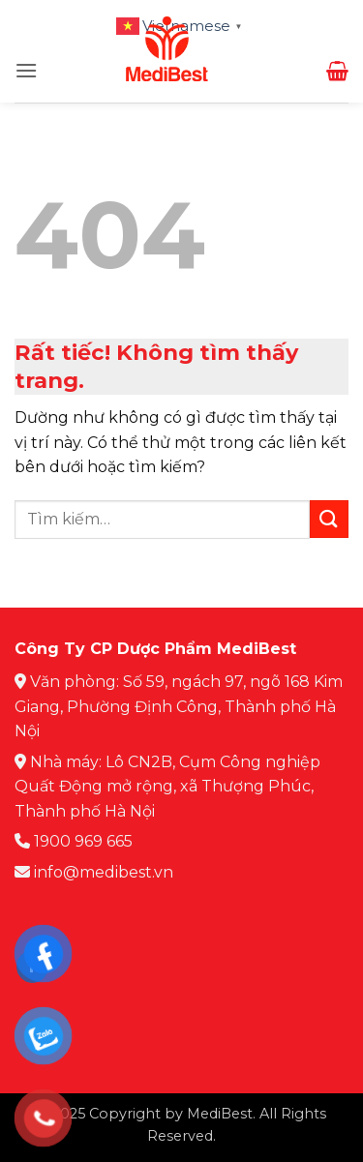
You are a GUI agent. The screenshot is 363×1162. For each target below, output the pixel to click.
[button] (26, 70)
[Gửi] (329, 519)
